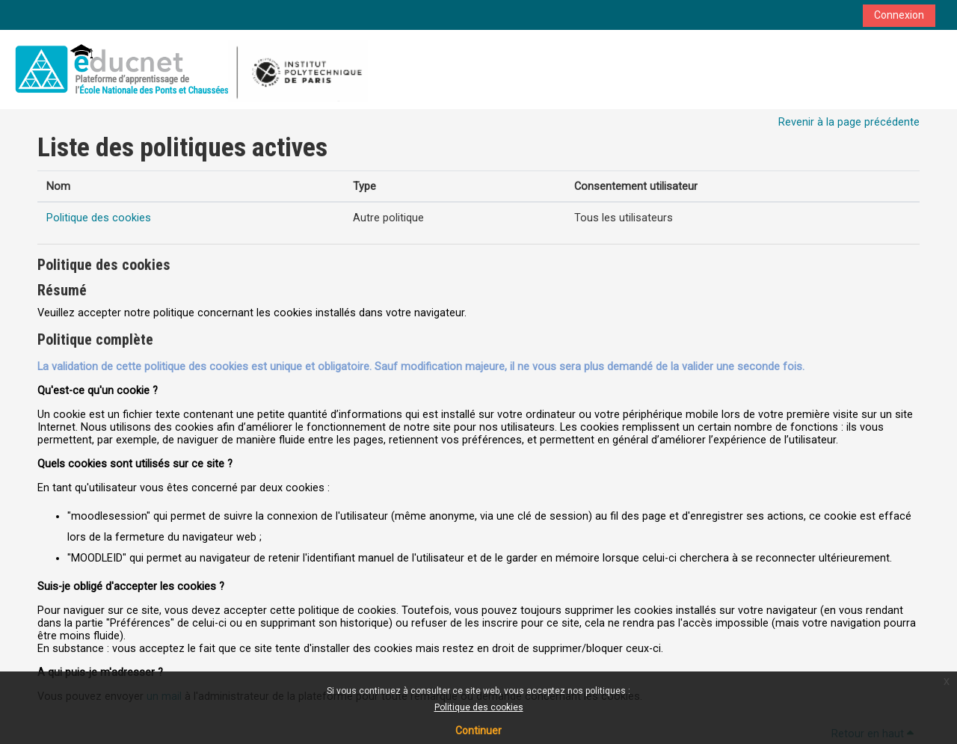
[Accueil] (189, 69)
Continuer (478, 731)
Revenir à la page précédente (849, 122)
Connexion (899, 15)
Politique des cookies (478, 707)
